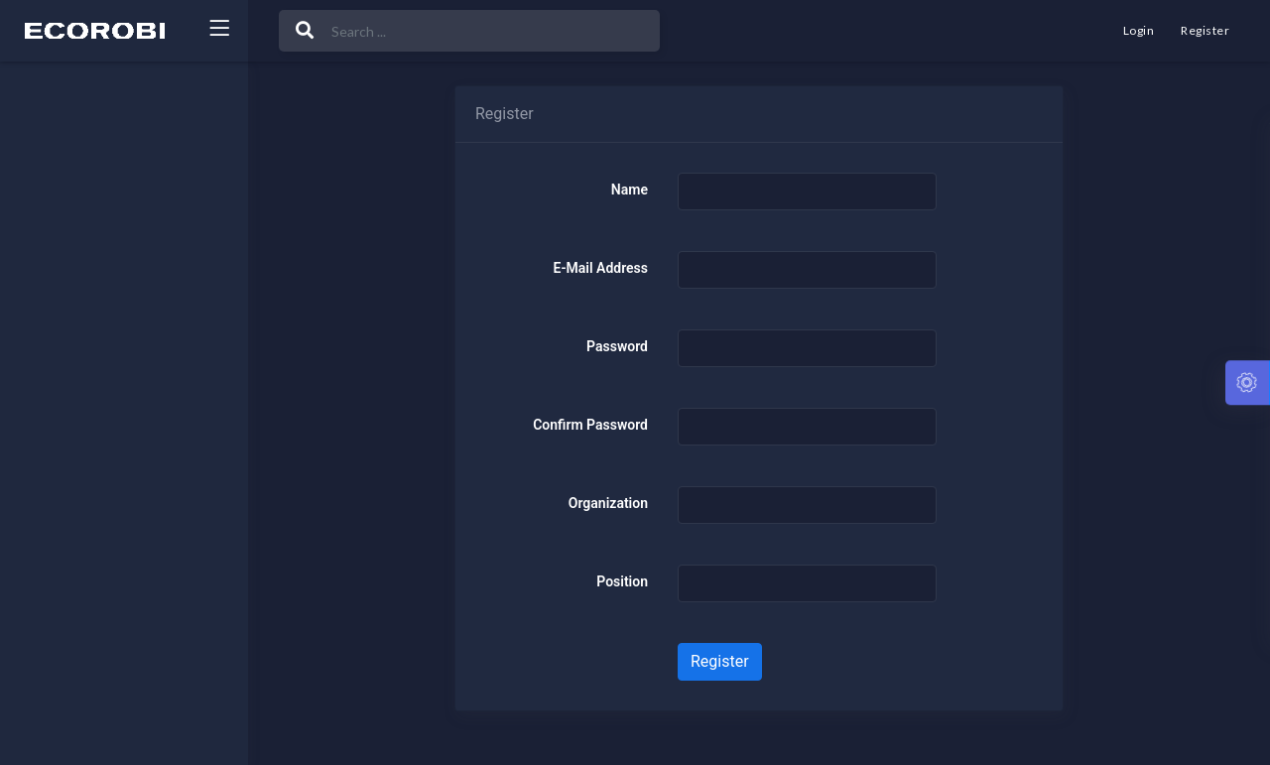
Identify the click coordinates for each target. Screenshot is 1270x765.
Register (1205, 30)
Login (1138, 30)
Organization (608, 503)
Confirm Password (590, 425)
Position (622, 581)
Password (617, 346)
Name (629, 189)
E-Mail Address (600, 268)
